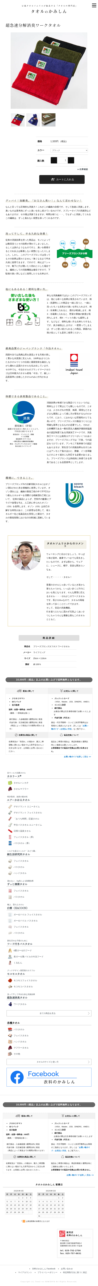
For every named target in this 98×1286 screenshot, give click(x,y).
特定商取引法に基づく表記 (75, 1272)
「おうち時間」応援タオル (26, 818)
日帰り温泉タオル (22, 831)
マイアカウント (25, 1272)
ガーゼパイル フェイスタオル (28, 914)
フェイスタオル (21, 861)
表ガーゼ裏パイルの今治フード (29, 956)
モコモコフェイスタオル (25, 980)
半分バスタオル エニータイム (28, 825)
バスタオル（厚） (22, 843)
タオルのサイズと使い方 (48, 1062)
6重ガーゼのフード (23, 950)
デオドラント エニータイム (27, 806)
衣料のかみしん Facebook (43, 1269)
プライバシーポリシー (47, 1272)
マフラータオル (21, 1047)
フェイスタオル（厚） (24, 837)
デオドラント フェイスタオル (28, 812)
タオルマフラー (21, 789)
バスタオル (19, 867)
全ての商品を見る (48, 1013)
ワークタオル (20, 1004)
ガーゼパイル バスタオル (26, 920)
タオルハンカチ (21, 783)
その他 (17, 1054)
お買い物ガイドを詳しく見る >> (77, 757)
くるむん (18, 962)
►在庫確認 (82, 169)
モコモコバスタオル (23, 986)
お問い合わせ (67, 1269)
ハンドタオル (20, 873)
